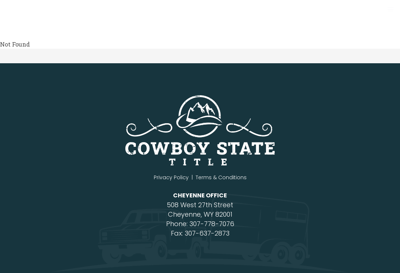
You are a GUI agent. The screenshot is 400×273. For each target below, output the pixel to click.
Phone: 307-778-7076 (200, 223)
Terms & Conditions (221, 177)
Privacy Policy (171, 177)
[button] (390, 9)
